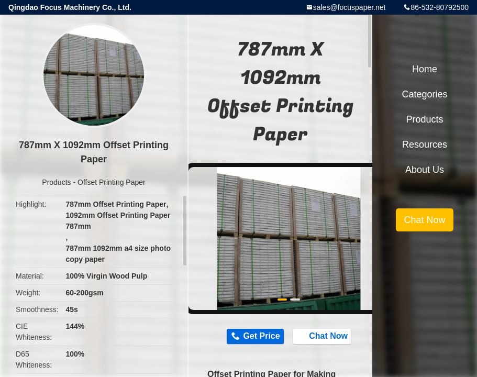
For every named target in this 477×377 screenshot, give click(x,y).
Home (424, 69)
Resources (424, 144)
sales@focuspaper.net (349, 7)
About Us (424, 169)
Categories (424, 94)
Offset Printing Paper (111, 182)
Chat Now (323, 336)
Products (56, 182)
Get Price (261, 335)
